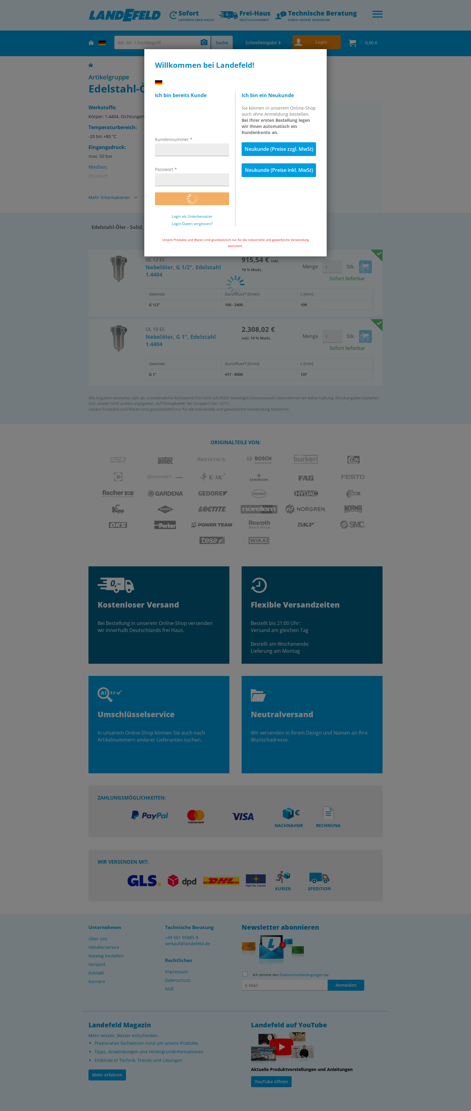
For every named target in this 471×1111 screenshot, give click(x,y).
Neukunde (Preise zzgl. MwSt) (279, 149)
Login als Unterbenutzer (192, 216)
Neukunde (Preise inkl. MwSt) (279, 170)
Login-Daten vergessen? (192, 224)
